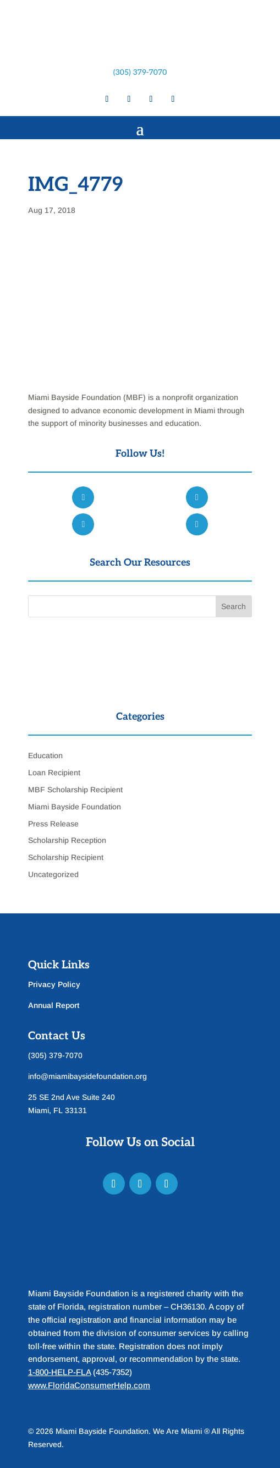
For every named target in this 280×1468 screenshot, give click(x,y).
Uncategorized (53, 874)
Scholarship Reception (67, 840)
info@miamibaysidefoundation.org (87, 1076)
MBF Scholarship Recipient (75, 789)
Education (45, 755)
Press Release (53, 823)
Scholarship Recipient (65, 857)
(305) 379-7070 (140, 72)
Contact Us (56, 1036)
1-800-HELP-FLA (59, 1372)
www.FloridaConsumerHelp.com (89, 1385)
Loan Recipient (54, 772)
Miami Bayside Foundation (74, 806)
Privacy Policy (54, 984)
